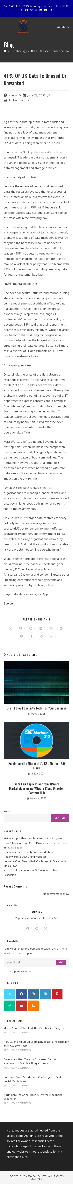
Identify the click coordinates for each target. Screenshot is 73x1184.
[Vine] (9, 1006)
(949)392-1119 (17, 6)
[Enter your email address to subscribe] (36, 962)
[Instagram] (36, 928)
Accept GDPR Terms (18, 971)
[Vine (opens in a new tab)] (50, 10)
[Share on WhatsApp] (52, 636)
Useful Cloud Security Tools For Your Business (36, 708)
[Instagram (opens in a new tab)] (36, 10)
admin (13, 95)
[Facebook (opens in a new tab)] (26, 10)
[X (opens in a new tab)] (22, 10)
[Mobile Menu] (63, 26)
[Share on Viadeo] (42, 636)
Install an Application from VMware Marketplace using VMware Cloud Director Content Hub (36, 788)
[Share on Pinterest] (31, 628)
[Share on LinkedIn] (41, 628)
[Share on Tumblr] (31, 636)
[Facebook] (28, 928)
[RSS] (33, 1006)
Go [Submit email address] (61, 962)
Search (8, 811)
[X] (45, 928)
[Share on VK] (61, 628)
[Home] (5, 51)
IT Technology (19, 100)
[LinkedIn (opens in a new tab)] (40, 10)
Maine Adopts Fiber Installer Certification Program (33, 838)
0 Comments (24, 1032)
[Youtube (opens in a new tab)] (45, 10)
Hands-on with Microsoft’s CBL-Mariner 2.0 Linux (36, 765)
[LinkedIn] (45, 994)
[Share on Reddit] (21, 636)
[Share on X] (10, 628)
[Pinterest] (57, 994)
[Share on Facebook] (21, 628)
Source (8, 603)
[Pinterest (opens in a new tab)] (31, 10)
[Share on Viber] (51, 628)
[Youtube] (21, 1006)
